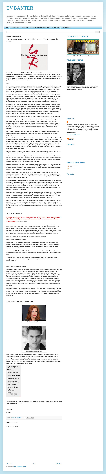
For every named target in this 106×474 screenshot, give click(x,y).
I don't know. (11, 390)
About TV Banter (15, 27)
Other (9, 392)
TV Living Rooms (66, 27)
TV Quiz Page (55, 27)
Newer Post (10, 463)
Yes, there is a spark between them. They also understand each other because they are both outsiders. (14, 374)
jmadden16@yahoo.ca (22, 221)
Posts (70, 166)
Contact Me (25, 27)
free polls (19, 395)
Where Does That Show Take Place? (40, 27)
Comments (71, 169)
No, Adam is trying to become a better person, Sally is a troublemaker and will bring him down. (13, 381)
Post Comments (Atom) (20, 466)
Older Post (58, 463)
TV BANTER (19, 8)
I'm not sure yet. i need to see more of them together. (14, 387)
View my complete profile (73, 134)
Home (6, 27)
